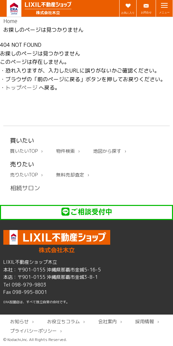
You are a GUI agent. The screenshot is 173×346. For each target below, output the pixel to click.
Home (10, 21)
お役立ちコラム (63, 321)
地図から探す (107, 151)
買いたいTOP (24, 151)
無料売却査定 (70, 174)
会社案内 (107, 321)
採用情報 (144, 321)
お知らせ (19, 321)
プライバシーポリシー (33, 331)
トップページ (21, 87)
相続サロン (25, 188)
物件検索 (65, 151)
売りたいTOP (24, 174)
